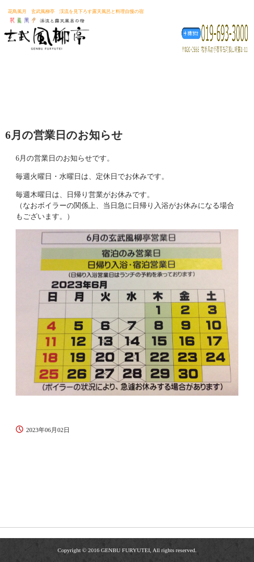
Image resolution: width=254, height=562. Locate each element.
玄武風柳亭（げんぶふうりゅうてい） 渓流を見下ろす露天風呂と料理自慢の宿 (46, 30)
